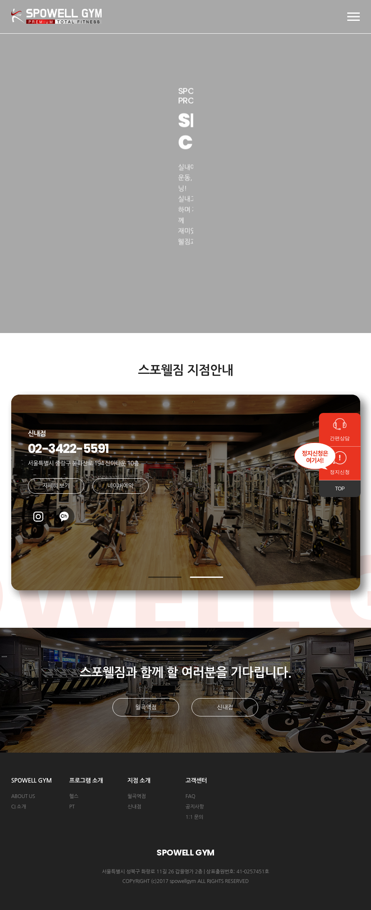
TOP (340, 489)
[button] (165, 577)
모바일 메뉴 (353, 16)
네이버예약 (120, 486)
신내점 (225, 707)
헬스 (73, 796)
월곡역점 (146, 707)
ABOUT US (23, 796)
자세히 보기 (56, 486)
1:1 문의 (194, 817)
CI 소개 (18, 806)
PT (72, 806)
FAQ (190, 796)
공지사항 (194, 806)
